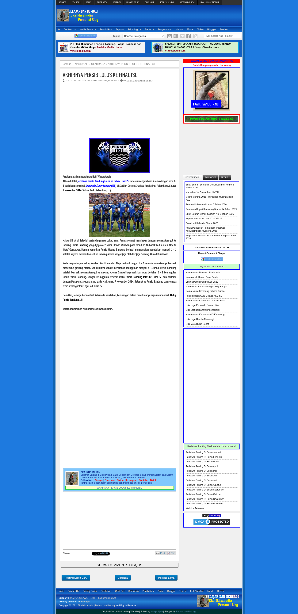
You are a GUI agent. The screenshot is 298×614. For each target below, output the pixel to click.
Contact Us (70, 29)
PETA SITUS (76, 2)
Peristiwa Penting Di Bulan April (202, 466)
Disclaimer (106, 591)
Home (61, 591)
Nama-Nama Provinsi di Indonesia (203, 272)
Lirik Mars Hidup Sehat (197, 324)
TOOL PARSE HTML (167, 2)
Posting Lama (166, 577)
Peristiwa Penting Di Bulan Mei (201, 471)
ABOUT (88, 2)
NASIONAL (102, 81)
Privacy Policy (90, 591)
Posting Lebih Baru (76, 577)
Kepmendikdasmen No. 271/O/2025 (204, 218)
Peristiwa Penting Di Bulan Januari (203, 452)
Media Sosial (86, 29)
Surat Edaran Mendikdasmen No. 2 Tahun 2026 (210, 214)
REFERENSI (117, 2)
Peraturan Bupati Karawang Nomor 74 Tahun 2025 (211, 209)
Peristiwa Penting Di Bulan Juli (201, 480)
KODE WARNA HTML (187, 2)
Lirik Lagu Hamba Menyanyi (200, 319)
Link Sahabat (197, 591)
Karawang (133, 591)
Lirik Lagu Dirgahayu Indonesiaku (203, 310)
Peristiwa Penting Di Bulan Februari (204, 457)
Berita (148, 29)
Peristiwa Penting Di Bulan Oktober (203, 494)
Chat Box (119, 591)
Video (200, 29)
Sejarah (120, 29)
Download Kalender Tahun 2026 (202, 223)
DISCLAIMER (149, 2)
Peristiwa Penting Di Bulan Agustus (203, 485)
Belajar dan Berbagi (186, 611)
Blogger (211, 29)
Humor (179, 29)
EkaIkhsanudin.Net (106, 598)
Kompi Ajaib (157, 611)
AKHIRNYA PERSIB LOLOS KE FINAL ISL (100, 74)
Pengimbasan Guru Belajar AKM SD (204, 296)
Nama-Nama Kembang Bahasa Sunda (205, 291)
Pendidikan (106, 29)
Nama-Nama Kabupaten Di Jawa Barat (205, 300)
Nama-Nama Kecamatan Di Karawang (205, 314)
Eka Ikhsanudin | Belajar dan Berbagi (96, 605)
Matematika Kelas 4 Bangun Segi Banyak (207, 286)
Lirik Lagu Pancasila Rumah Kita (202, 305)
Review (223, 29)
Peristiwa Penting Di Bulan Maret (202, 461)
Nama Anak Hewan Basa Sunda (202, 277)
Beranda (123, 577)
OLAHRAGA (113, 81)
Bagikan (104, 553)
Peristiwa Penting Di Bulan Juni (201, 475)
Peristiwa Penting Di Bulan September (205, 489)
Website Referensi (195, 508)
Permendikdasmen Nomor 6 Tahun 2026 (206, 204)
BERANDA (62, 2)
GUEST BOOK (102, 2)
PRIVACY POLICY (132, 2)
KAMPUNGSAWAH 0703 (82, 598)
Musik (210, 591)
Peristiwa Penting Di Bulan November (205, 499)
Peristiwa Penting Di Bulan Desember (205, 503)
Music (190, 29)
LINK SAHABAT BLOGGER (210, 2)
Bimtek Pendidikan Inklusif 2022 (202, 281)
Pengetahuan (165, 29)
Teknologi (133, 29)
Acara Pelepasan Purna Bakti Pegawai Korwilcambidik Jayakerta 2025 (205, 229)
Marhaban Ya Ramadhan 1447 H (202, 192)
